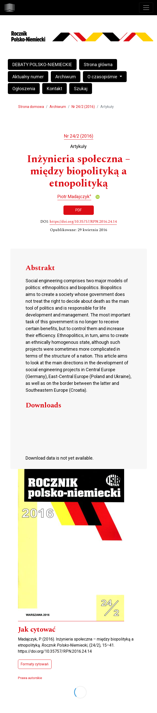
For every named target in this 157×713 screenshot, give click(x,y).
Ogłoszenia (23, 88)
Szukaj (80, 88)
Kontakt (54, 88)
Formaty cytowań (35, 664)
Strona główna (98, 64)
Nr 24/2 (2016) (83, 107)
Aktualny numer (28, 76)
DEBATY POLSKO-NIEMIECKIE (42, 64)
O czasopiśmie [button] (102, 76)
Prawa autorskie (30, 678)
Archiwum (65, 76)
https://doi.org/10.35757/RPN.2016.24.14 (83, 221)
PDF (78, 210)
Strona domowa (31, 107)
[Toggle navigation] (146, 8)
